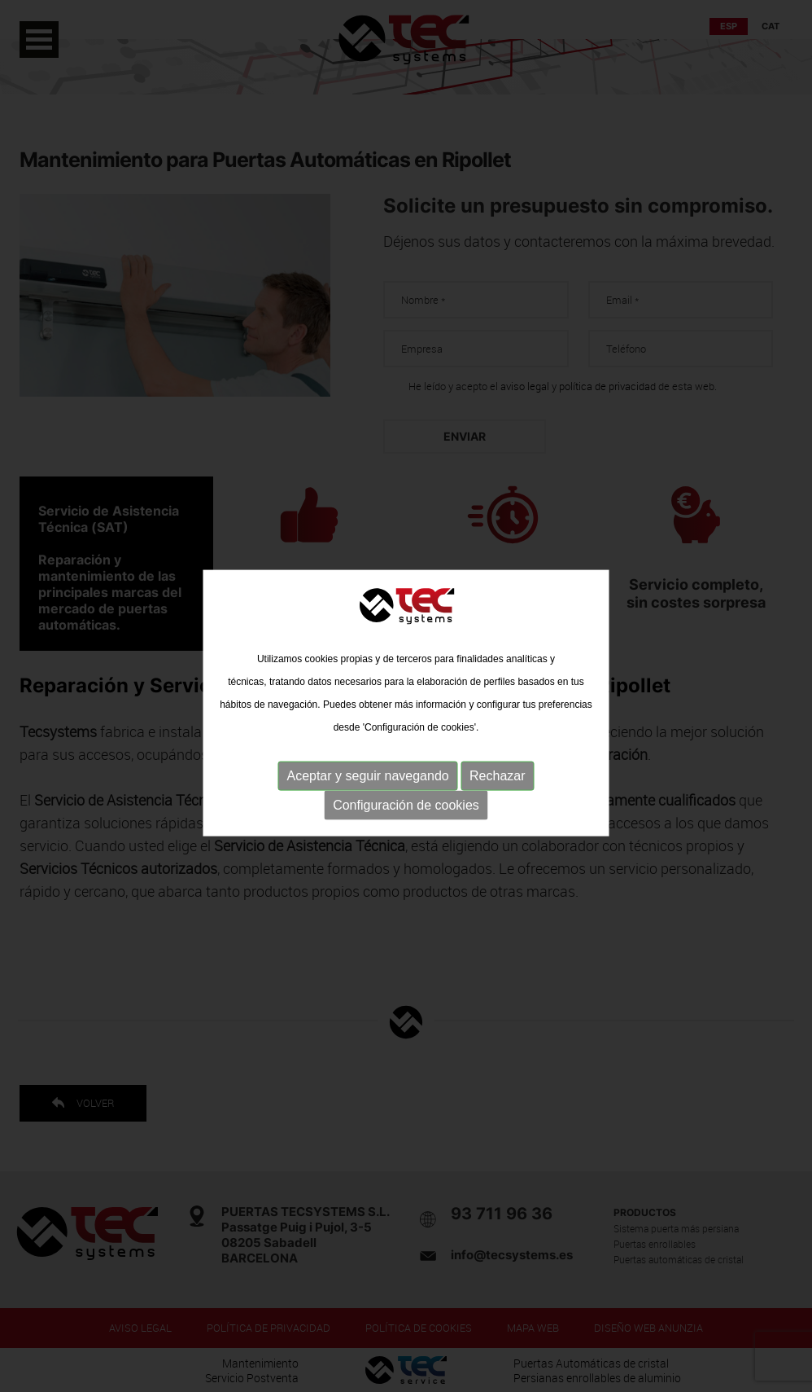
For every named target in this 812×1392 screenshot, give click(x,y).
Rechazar (497, 783)
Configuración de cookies (406, 812)
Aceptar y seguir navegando (367, 783)
